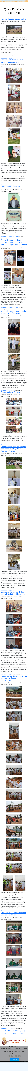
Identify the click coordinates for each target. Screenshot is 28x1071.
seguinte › (15, 1033)
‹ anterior (15, 1030)
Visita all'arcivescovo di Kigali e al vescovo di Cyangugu (13, 312)
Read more (4, 58)
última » (23, 1033)
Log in (10, 58)
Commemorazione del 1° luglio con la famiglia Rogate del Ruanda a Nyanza (13, 449)
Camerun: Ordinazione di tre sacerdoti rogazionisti (13, 61)
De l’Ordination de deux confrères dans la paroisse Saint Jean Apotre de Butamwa (14, 242)
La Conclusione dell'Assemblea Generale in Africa (13, 914)
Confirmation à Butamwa (11, 392)
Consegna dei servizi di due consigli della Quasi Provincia (13, 593)
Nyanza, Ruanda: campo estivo (13, 19)
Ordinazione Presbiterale (11, 187)
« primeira (7, 1030)
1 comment (11, 236)
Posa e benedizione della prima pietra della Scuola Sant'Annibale (14, 678)
